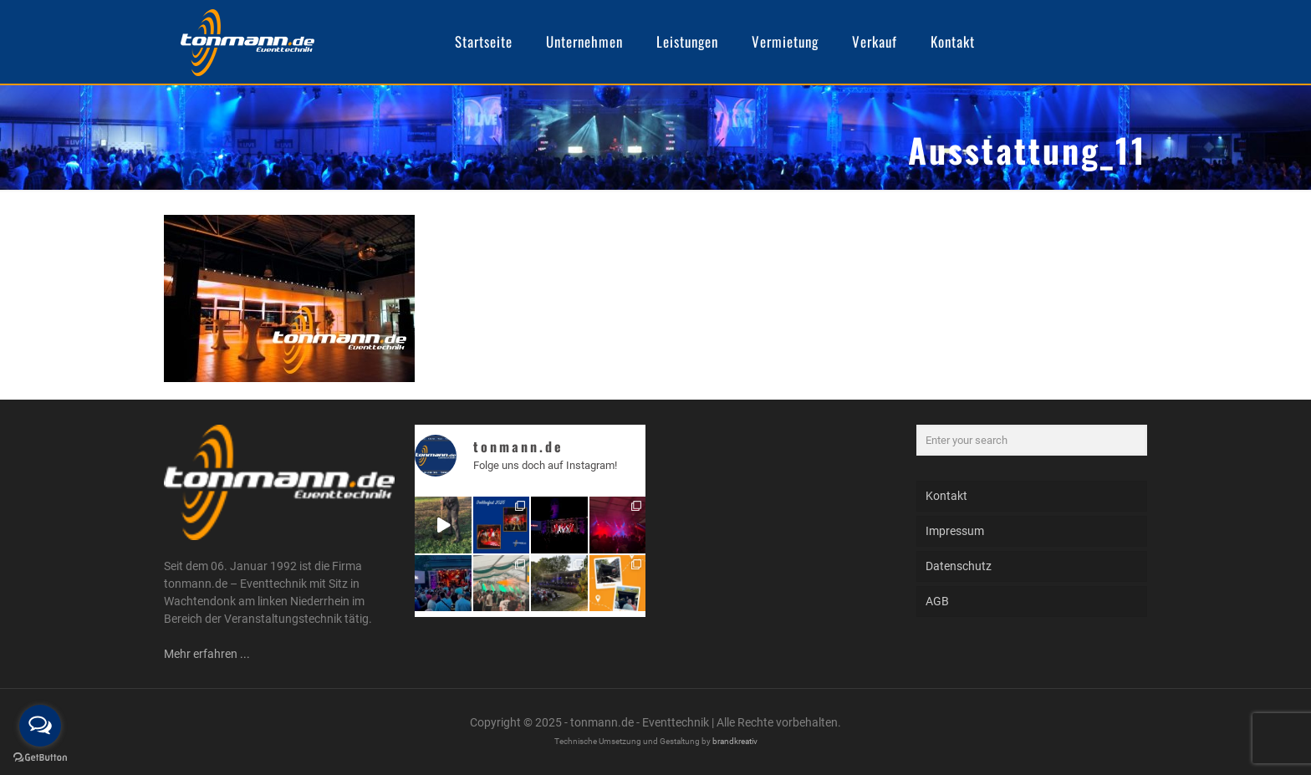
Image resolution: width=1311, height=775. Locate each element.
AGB (937, 601)
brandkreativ (735, 741)
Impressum (955, 531)
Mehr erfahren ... (207, 653)
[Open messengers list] (40, 726)
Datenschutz (959, 566)
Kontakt (946, 495)
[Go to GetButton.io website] (40, 757)
